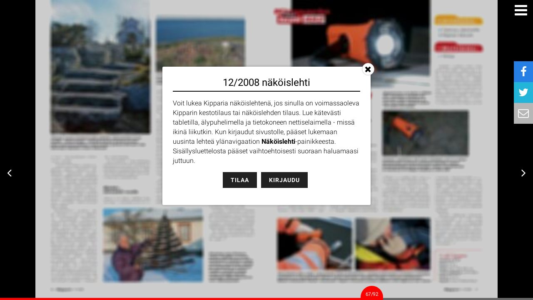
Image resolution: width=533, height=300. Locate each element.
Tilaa (240, 180)
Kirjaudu (284, 180)
